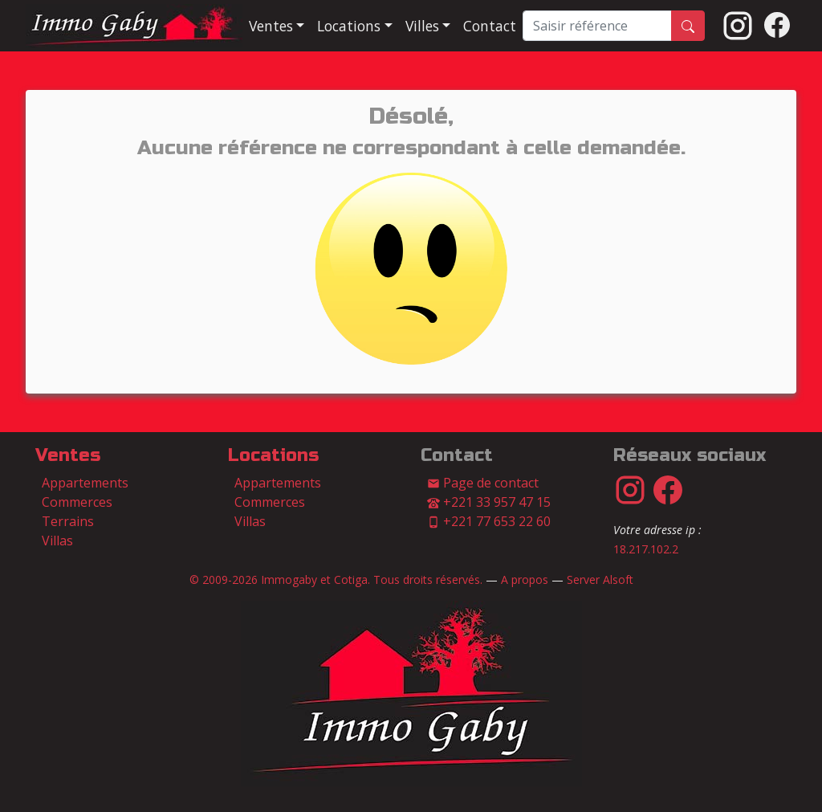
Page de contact (483, 483)
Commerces (77, 502)
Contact (489, 25)
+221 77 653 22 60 (489, 521)
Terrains (68, 521)
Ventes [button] (271, 25)
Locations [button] (348, 25)
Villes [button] (422, 25)
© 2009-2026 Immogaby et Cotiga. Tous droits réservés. (335, 579)
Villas (57, 540)
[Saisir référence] (597, 25)
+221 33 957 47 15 (489, 502)
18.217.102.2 (645, 549)
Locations (273, 455)
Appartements (85, 483)
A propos (524, 579)
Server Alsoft (600, 579)
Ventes (67, 455)
